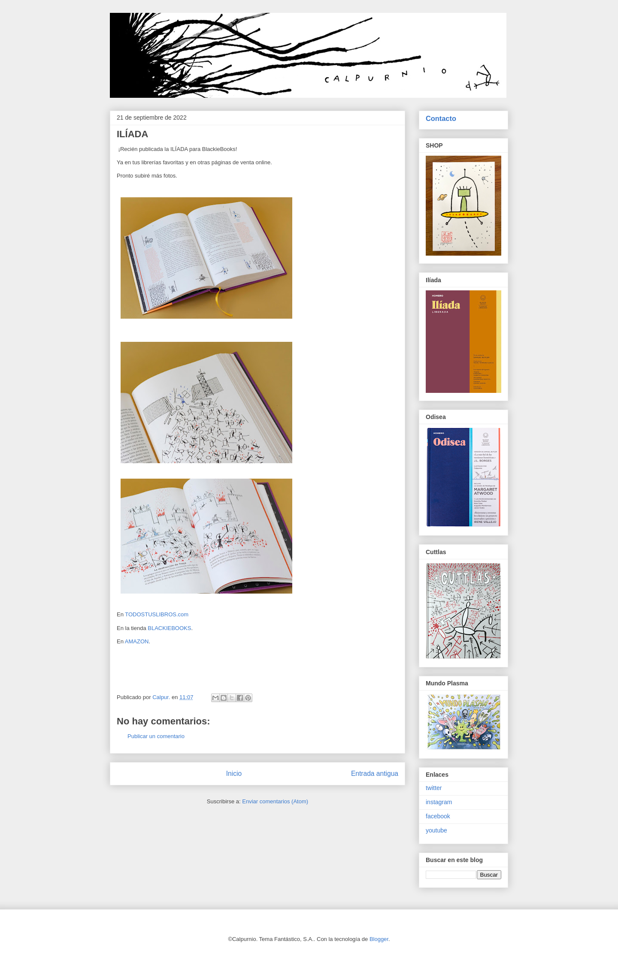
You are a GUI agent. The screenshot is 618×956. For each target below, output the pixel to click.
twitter (434, 787)
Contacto (441, 118)
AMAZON (137, 641)
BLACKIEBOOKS (169, 628)
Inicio (234, 773)
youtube (436, 830)
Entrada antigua (374, 773)
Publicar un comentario (156, 736)
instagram (439, 802)
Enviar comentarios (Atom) (275, 801)
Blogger (379, 939)
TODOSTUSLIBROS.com (156, 614)
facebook (438, 816)
